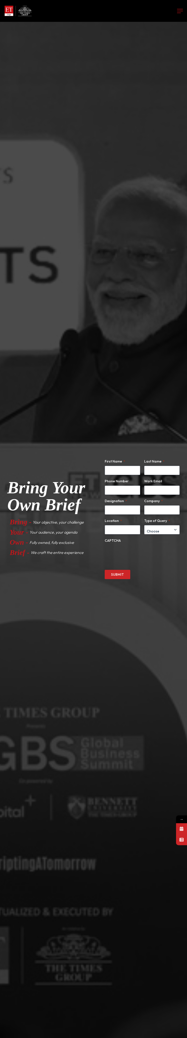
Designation (116, 501)
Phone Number (117, 481)
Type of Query (157, 521)
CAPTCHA (113, 540)
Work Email (153, 481)
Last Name (154, 461)
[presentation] (142, 554)
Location (113, 521)
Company (153, 501)
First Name (115, 461)
